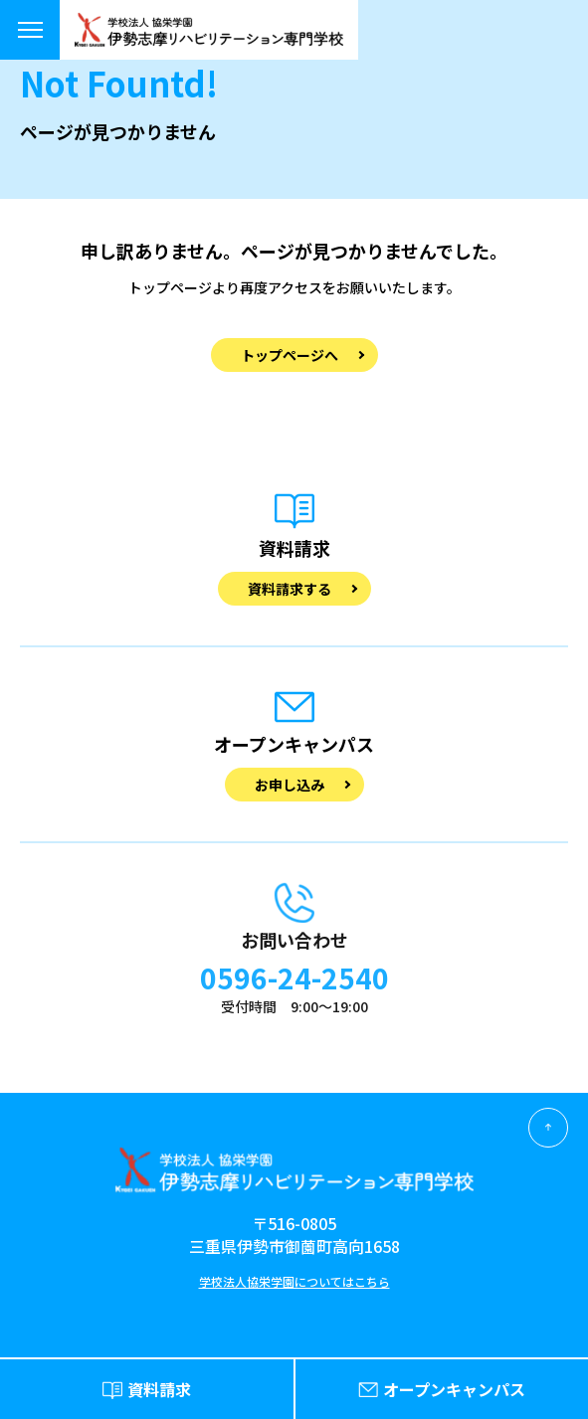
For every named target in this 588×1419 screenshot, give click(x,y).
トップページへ (289, 355)
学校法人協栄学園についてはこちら (294, 1281)
